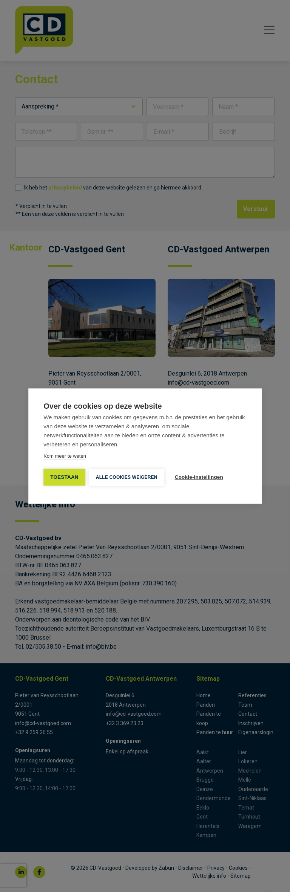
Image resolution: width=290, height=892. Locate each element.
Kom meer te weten (64, 456)
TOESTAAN (64, 477)
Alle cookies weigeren (126, 477)
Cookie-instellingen (199, 477)
